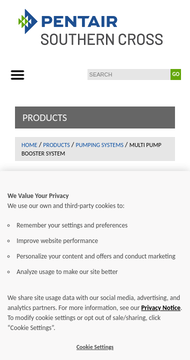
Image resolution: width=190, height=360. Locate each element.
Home (30, 145)
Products (56, 145)
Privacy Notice (160, 316)
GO (176, 74)
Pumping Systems (99, 145)
